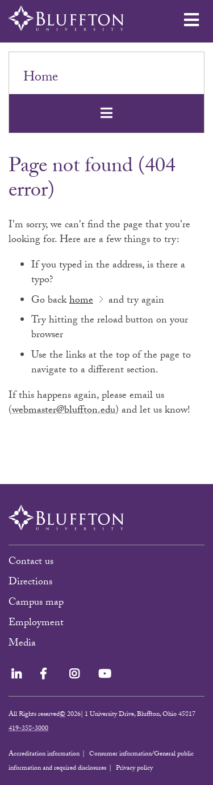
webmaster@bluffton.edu (63, 411)
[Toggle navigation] (106, 113)
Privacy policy (134, 768)
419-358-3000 (28, 729)
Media (24, 644)
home (81, 301)
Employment (36, 624)
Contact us (31, 562)
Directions (30, 583)
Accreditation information (44, 754)
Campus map (36, 603)
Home (40, 78)
